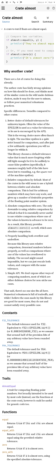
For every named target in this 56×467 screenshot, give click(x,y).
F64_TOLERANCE (11, 345)
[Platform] (15, 2)
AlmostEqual (9, 386)
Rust (50, 2)
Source (6, 21)
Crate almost (25, 8)
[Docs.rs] (2, 2)
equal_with (8, 430)
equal (5, 419)
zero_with (7, 452)
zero (4, 444)
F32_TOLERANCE (11, 320)
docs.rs (41, 2)
